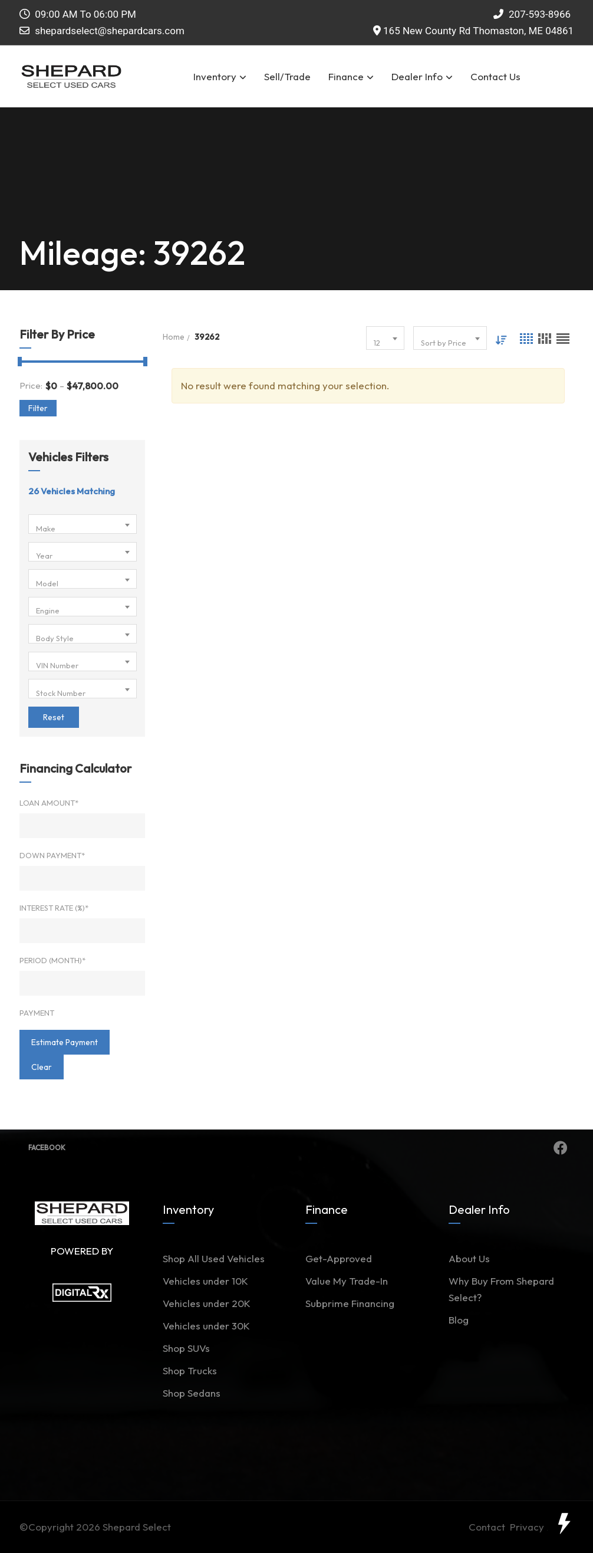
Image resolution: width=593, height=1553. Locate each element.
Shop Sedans (191, 1393)
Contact (489, 1527)
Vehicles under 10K (205, 1281)
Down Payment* (52, 855)
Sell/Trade (287, 76)
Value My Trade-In (346, 1281)
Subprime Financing (349, 1303)
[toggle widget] (563, 1523)
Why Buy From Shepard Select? (501, 1289)
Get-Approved (338, 1258)
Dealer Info (422, 76)
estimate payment (64, 1042)
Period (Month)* (52, 960)
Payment (36, 1012)
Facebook (298, 1147)
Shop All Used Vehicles (214, 1258)
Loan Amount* (48, 802)
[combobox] (82, 524)
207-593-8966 (532, 14)
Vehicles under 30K (206, 1325)
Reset (53, 717)
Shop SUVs (186, 1348)
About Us (469, 1258)
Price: (30, 385)
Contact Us (495, 76)
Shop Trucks (190, 1370)
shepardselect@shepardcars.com (110, 31)
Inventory (219, 76)
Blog (459, 1320)
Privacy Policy (542, 1527)
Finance (351, 76)
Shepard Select (137, 1527)
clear (41, 1067)
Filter (38, 408)
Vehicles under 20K (207, 1303)
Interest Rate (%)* (53, 907)
